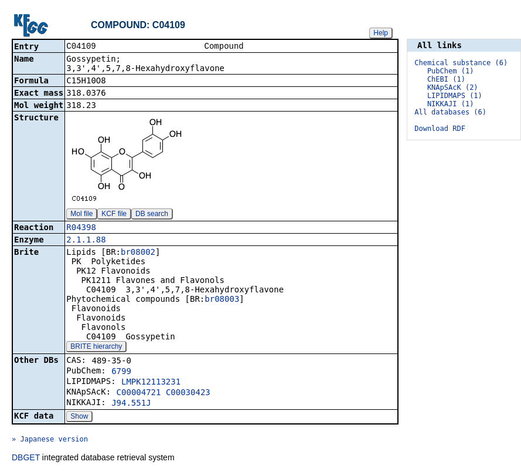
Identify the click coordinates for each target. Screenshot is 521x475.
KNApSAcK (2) (452, 87)
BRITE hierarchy (96, 347)
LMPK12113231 (151, 383)
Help (380, 33)
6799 (121, 372)
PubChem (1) (450, 71)
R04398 (81, 228)
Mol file (81, 215)
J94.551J (131, 404)
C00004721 (139, 393)
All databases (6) (450, 112)
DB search (151, 215)
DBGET (26, 458)
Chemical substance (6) (461, 63)
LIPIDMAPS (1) (454, 96)
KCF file (114, 215)
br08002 (138, 253)
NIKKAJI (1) (450, 104)
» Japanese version (50, 440)
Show (79, 417)
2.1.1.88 (85, 240)
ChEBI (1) (446, 79)
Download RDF (439, 128)
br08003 (222, 300)
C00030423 (188, 393)
